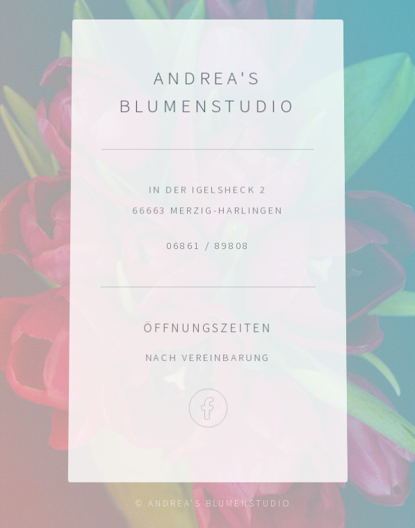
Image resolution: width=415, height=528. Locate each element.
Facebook (207, 409)
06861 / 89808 (207, 245)
